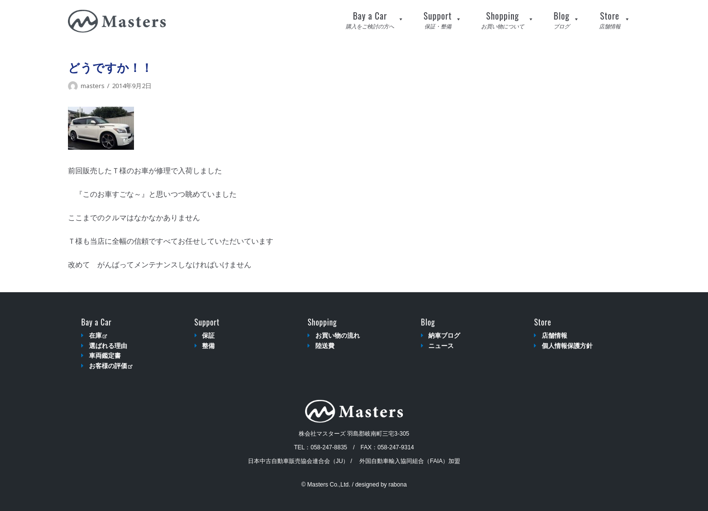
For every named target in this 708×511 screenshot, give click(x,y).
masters (93, 85)
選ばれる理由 (108, 345)
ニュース (441, 345)
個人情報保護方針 (567, 345)
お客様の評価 (111, 366)
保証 (208, 335)
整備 (208, 345)
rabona (397, 484)
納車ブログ (444, 335)
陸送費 (324, 345)
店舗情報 (554, 335)
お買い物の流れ (337, 335)
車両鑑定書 (105, 355)
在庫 (98, 335)
